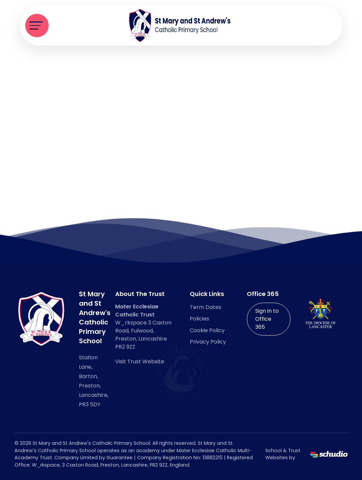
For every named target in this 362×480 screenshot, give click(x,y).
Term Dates (205, 307)
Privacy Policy (208, 342)
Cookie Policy (207, 330)
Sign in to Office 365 (267, 319)
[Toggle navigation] (37, 25)
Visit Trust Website (139, 361)
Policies (199, 318)
